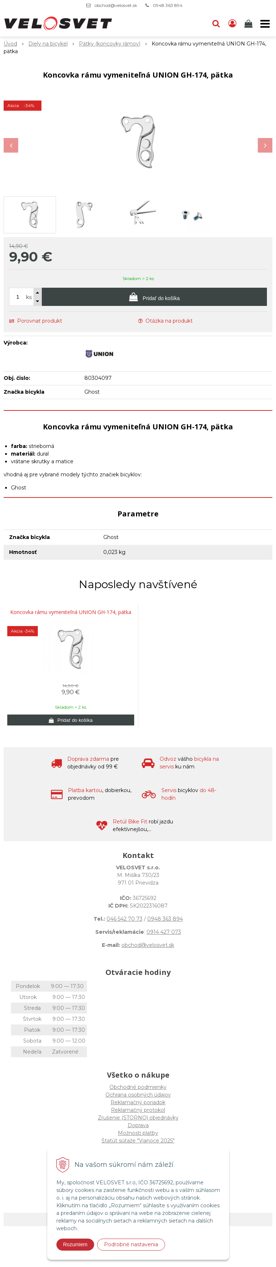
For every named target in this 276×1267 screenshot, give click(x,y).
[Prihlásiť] (232, 23)
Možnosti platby (138, 1133)
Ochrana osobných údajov (138, 1094)
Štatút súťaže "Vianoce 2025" (138, 1140)
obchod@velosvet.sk (116, 5)
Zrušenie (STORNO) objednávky (138, 1117)
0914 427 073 (164, 932)
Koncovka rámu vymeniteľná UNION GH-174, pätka (70, 612)
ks (29, 297)
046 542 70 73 (125, 919)
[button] (216, 23)
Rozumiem (75, 1244)
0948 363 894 (168, 5)
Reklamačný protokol (138, 1110)
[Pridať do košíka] (154, 297)
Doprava (138, 1125)
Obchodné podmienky (138, 1087)
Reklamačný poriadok (138, 1102)
